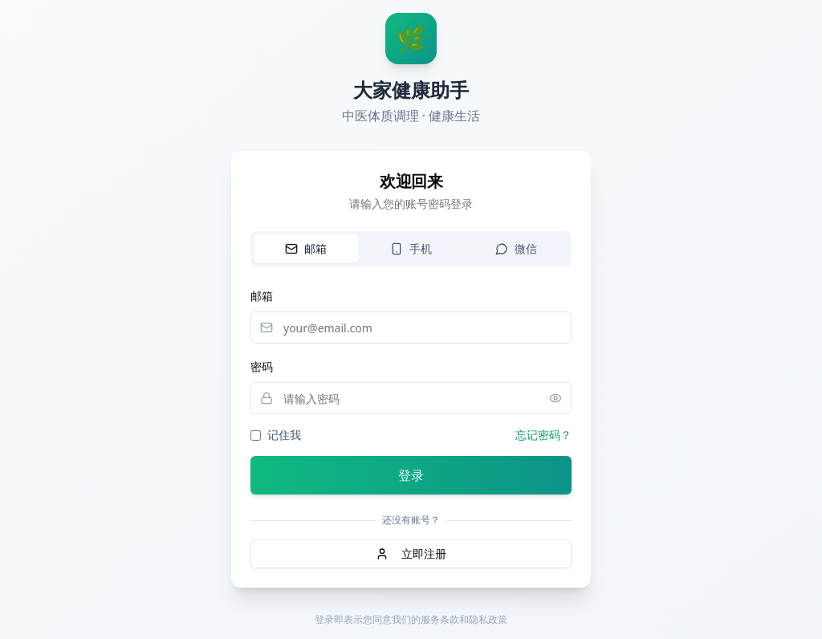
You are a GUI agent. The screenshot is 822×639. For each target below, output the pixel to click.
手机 (411, 248)
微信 (516, 248)
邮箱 (306, 248)
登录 (411, 475)
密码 (261, 366)
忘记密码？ (543, 434)
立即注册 (411, 553)
